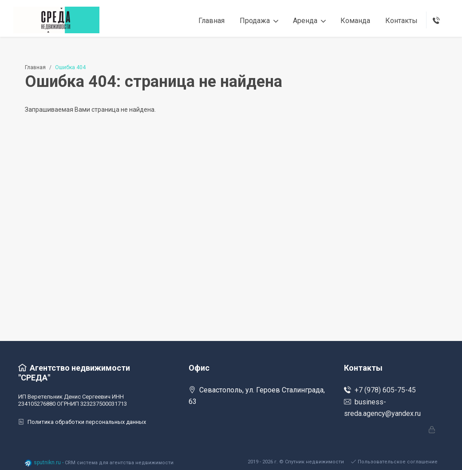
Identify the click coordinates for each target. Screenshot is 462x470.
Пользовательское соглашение (394, 462)
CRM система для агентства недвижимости (119, 463)
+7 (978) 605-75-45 (380, 390)
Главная (35, 67)
